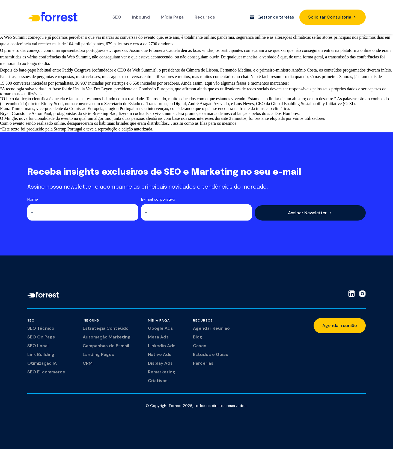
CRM (88, 363)
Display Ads (160, 363)
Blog (197, 337)
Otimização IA (42, 363)
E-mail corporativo (158, 199)
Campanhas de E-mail (106, 346)
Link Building (40, 354)
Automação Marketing (106, 337)
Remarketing (161, 372)
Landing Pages (98, 354)
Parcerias (203, 363)
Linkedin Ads (161, 346)
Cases (199, 346)
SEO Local (38, 346)
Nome (32, 199)
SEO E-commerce (46, 372)
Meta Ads (158, 337)
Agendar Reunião (211, 328)
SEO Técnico (40, 328)
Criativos (158, 380)
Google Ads (160, 328)
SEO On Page (41, 337)
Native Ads (159, 354)
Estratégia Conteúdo (106, 328)
